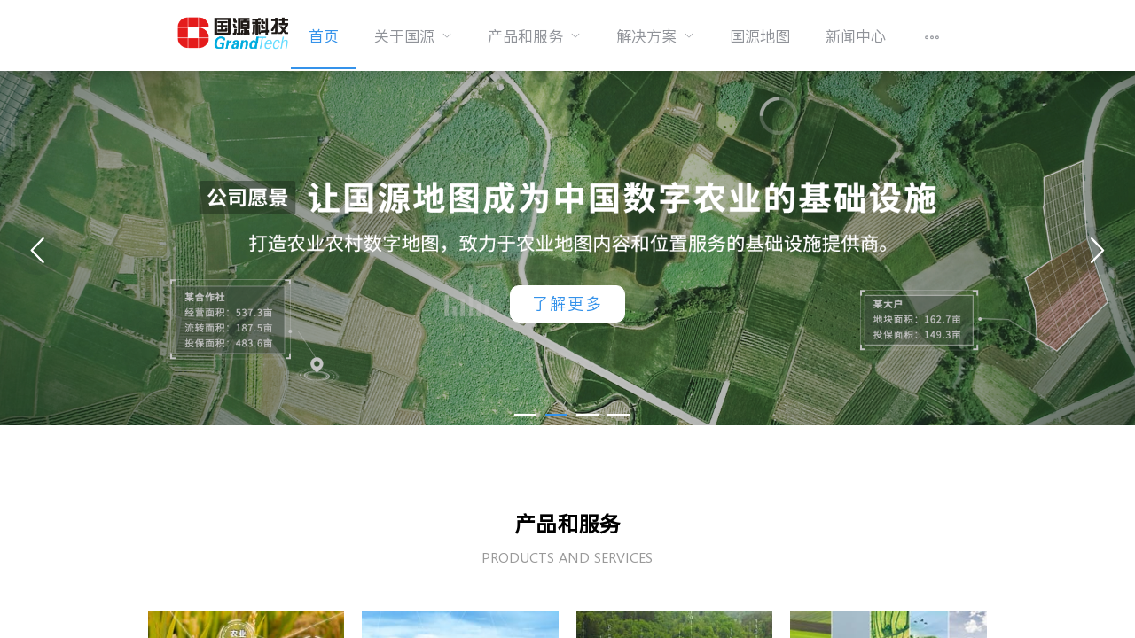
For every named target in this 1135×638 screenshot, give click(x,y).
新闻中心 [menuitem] (856, 36)
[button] (525, 415)
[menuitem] (413, 35)
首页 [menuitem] (324, 36)
